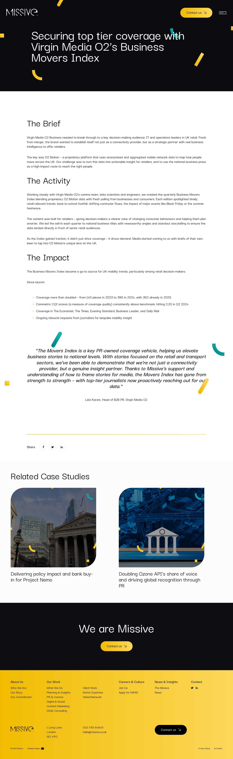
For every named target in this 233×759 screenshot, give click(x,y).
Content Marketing (58, 706)
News (158, 692)
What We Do (55, 687)
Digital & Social (56, 701)
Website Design (33, 748)
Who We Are (18, 687)
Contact (196, 681)
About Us (17, 681)
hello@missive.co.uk (94, 731)
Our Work (53, 681)
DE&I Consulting (57, 710)
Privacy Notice (204, 748)
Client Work (90, 687)
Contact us (194, 12)
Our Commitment (21, 697)
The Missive (162, 687)
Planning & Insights (58, 692)
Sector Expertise (93, 692)
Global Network (92, 697)
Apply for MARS (128, 692)
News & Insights (166, 681)
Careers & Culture (131, 681)
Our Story (16, 692)
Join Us (123, 687)
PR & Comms (55, 697)
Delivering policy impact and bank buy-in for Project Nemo (52, 576)
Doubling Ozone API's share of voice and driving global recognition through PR (159, 579)
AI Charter (218, 748)
